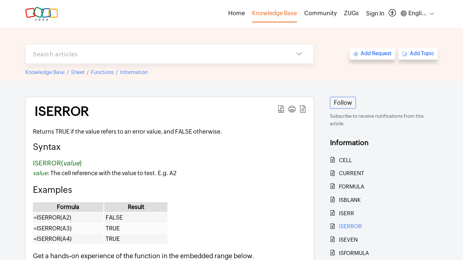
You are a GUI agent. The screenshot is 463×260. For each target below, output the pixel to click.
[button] (392, 13)
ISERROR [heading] (61, 111)
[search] (155, 54)
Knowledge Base (45, 72)
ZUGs (351, 13)
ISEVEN (348, 240)
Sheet (78, 72)
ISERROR (350, 226)
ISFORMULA (354, 253)
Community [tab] (320, 13)
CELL (345, 160)
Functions (102, 72)
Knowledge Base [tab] (274, 13)
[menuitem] (375, 13)
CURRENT (351, 173)
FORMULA (351, 186)
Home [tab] (236, 13)
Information (134, 72)
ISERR (346, 213)
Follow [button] (343, 102)
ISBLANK (350, 200)
